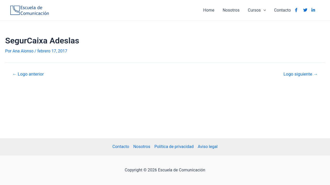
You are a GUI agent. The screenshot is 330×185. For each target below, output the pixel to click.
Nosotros (231, 10)
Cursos (257, 10)
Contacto (282, 10)
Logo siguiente (301, 74)
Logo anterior (28, 74)
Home (208, 10)
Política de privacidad (174, 146)
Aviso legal (208, 146)
